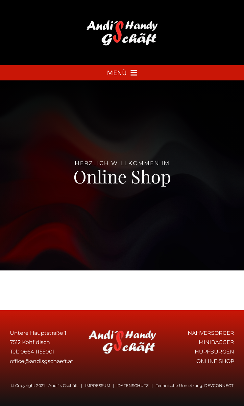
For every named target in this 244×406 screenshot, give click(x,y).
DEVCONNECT (218, 385)
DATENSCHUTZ (133, 385)
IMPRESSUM (97, 385)
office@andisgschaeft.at (41, 361)
